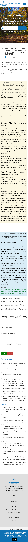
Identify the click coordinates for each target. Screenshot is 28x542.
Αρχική (7, 18)
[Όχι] (26, 536)
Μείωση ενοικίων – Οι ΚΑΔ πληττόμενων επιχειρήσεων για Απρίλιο (14, 369)
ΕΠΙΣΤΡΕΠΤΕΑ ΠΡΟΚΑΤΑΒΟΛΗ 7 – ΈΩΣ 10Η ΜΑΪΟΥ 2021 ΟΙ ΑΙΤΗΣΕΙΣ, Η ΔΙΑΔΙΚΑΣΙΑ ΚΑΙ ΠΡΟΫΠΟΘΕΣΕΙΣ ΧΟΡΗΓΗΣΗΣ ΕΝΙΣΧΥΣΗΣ (14, 398)
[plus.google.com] (17, 344)
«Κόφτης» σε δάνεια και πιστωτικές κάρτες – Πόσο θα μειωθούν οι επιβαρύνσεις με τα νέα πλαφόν (14, 451)
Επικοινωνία (14, 501)
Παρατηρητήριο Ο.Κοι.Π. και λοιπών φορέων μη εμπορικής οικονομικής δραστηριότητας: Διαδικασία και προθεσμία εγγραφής (14, 426)
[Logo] (14, 482)
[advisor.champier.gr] (20, 344)
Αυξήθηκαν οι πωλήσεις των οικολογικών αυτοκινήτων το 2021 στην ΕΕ (14, 364)
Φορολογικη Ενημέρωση (19, 31)
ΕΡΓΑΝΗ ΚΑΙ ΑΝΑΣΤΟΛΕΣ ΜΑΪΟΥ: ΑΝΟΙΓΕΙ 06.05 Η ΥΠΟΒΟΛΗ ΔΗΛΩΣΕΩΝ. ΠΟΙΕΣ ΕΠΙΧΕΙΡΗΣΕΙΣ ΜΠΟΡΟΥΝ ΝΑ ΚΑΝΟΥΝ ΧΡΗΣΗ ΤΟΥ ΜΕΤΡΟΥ (14, 391)
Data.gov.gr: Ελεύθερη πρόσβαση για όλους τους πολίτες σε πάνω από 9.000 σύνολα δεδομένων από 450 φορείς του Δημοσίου (14, 457)
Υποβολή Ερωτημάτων (14, 512)
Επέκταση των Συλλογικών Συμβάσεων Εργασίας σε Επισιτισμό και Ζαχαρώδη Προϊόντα (13, 415)
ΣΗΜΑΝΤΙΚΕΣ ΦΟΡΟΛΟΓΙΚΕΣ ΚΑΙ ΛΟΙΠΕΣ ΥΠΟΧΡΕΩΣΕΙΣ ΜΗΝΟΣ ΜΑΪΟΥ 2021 (14, 374)
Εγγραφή (14, 523)
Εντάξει (14, 539)
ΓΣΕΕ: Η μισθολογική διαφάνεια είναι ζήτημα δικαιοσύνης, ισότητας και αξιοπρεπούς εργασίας (15, 432)
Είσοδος (14, 520)
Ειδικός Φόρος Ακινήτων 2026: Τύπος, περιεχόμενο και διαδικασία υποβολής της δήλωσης (14, 409)
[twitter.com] (7, 344)
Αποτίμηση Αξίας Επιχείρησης (14, 509)
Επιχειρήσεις (14, 33)
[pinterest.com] (14, 344)
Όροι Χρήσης (19, 529)
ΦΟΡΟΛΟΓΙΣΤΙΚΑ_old (7, 20)
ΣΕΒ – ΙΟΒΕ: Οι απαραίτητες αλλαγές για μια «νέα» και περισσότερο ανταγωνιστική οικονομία (14, 464)
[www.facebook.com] (10, 344)
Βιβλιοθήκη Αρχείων (16, 18)
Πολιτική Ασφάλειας (10, 529)
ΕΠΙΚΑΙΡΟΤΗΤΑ (17, 20)
